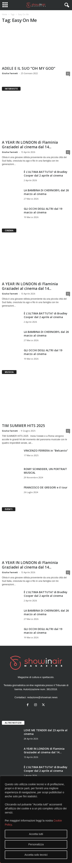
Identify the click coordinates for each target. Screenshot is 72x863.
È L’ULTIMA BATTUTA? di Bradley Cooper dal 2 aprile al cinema (45, 173)
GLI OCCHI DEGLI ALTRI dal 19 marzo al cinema (43, 210)
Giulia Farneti (10, 73)
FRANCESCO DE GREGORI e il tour (45, 487)
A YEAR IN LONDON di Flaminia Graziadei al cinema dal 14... (30, 144)
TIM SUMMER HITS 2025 (23, 425)
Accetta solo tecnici (36, 854)
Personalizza (36, 844)
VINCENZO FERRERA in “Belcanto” (46, 450)
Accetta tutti (36, 834)
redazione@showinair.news (42, 697)
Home (4, 14)
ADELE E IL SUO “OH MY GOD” (28, 68)
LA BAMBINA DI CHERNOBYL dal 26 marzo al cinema (46, 192)
